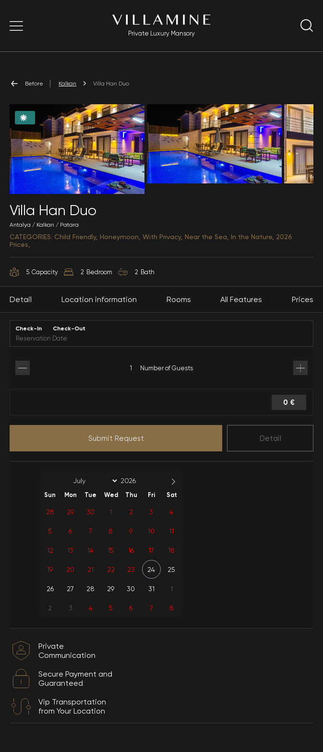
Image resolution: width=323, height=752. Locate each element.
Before (26, 83)
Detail (270, 438)
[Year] (136, 481)
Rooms (179, 299)
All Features (241, 299)
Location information (99, 299)
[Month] (94, 480)
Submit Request (116, 438)
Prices (302, 299)
